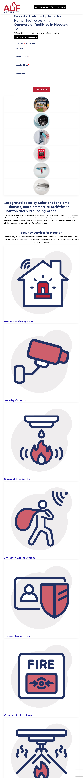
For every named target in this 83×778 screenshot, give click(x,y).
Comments (20, 74)
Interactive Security (17, 636)
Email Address (22, 65)
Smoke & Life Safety (17, 479)
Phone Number (22, 57)
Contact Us (41, 7)
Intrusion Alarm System (19, 557)
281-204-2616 (58, 7)
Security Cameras (15, 400)
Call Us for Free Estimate (26, 37)
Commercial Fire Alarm (18, 715)
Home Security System (18, 321)
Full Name (20, 48)
